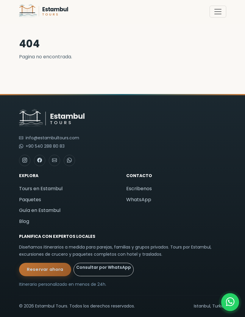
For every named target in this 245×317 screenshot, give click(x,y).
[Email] (54, 160)
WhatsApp (138, 199)
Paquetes (30, 199)
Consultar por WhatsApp (103, 267)
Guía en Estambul (39, 210)
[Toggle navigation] (218, 12)
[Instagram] (24, 160)
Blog (24, 221)
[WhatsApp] (230, 302)
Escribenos (139, 188)
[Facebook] (39, 160)
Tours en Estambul (41, 188)
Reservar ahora (45, 269)
